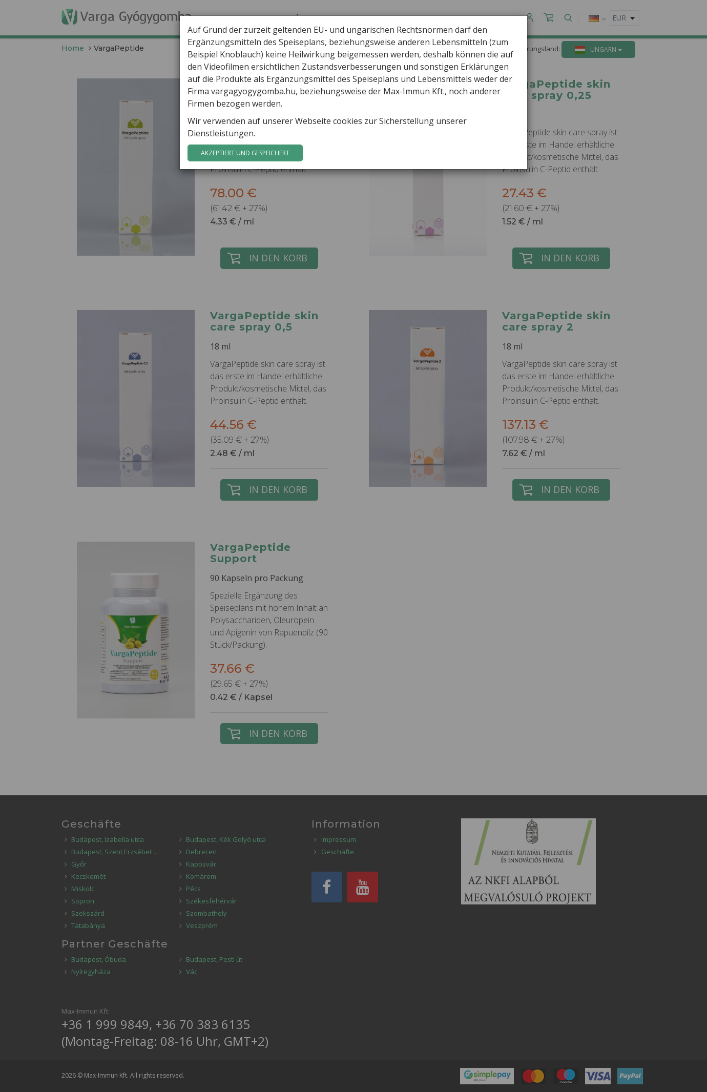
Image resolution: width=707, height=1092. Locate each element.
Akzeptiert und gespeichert (245, 153)
